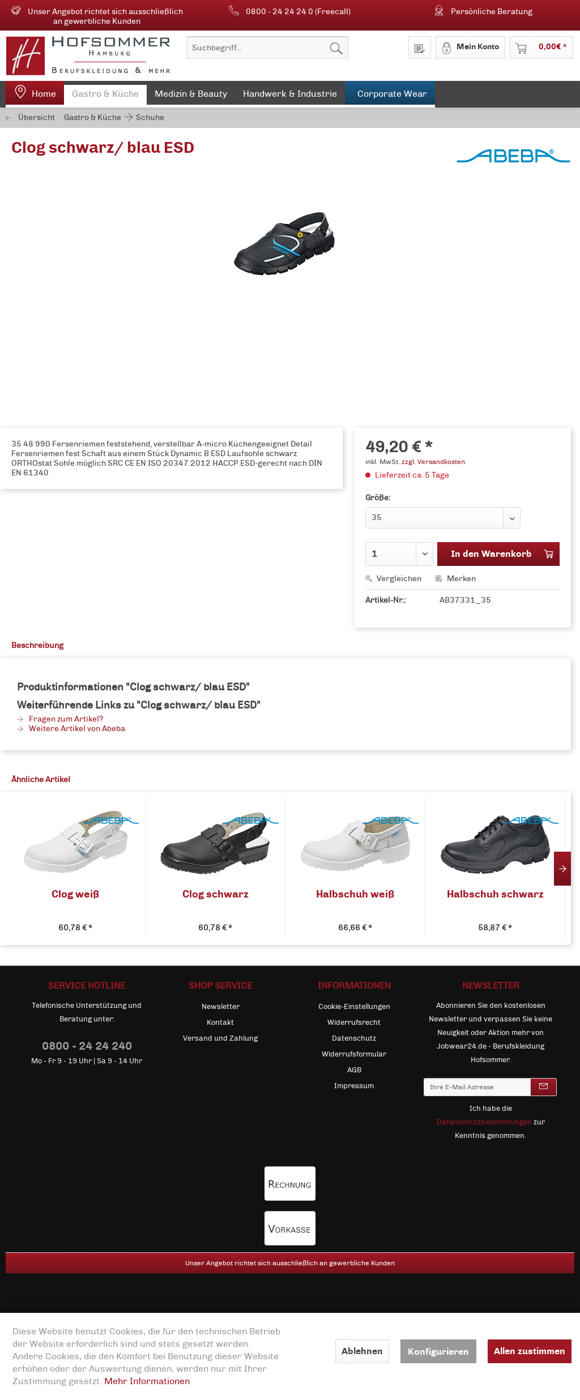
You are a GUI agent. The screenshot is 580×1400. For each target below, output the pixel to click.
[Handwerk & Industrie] (290, 96)
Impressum (354, 1085)
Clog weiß (75, 894)
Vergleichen (393, 578)
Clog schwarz (215, 894)
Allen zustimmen (529, 1351)
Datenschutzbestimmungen (484, 1122)
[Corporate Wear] (390, 94)
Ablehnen (362, 1351)
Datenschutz (354, 1038)
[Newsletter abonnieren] (543, 1087)
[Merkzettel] (419, 47)
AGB (354, 1070)
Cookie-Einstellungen (354, 1006)
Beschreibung (37, 645)
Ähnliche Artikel (40, 779)
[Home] (35, 94)
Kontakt (220, 1022)
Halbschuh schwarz (495, 894)
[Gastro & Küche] (105, 96)
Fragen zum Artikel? (60, 719)
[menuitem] (267, 47)
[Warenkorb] (541, 47)
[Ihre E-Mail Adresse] (477, 1087)
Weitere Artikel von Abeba (71, 728)
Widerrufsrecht (354, 1022)
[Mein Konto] (470, 47)
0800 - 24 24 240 (87, 1046)
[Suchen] (336, 47)
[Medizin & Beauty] (191, 96)
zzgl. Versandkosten (433, 462)
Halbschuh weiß (355, 894)
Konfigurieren (438, 1351)
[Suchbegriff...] (267, 47)
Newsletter (221, 1006)
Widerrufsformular (354, 1054)
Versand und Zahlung (220, 1038)
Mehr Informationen (147, 1381)
